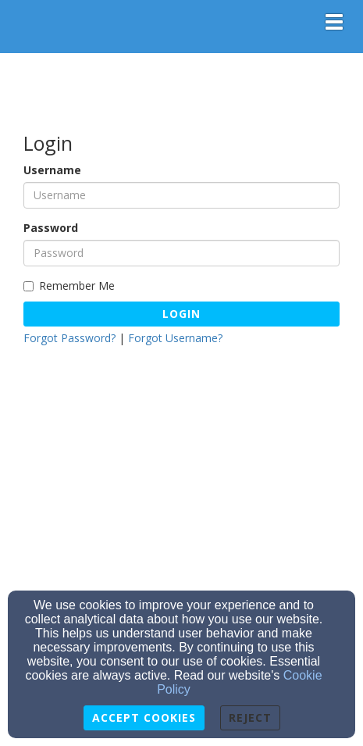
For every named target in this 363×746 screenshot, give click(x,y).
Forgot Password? (69, 337)
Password (50, 227)
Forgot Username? (175, 337)
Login (181, 313)
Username (52, 169)
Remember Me (69, 285)
